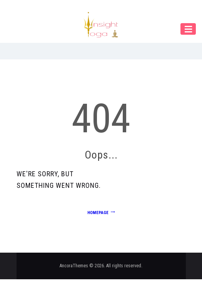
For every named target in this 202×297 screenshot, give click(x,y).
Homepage (98, 212)
